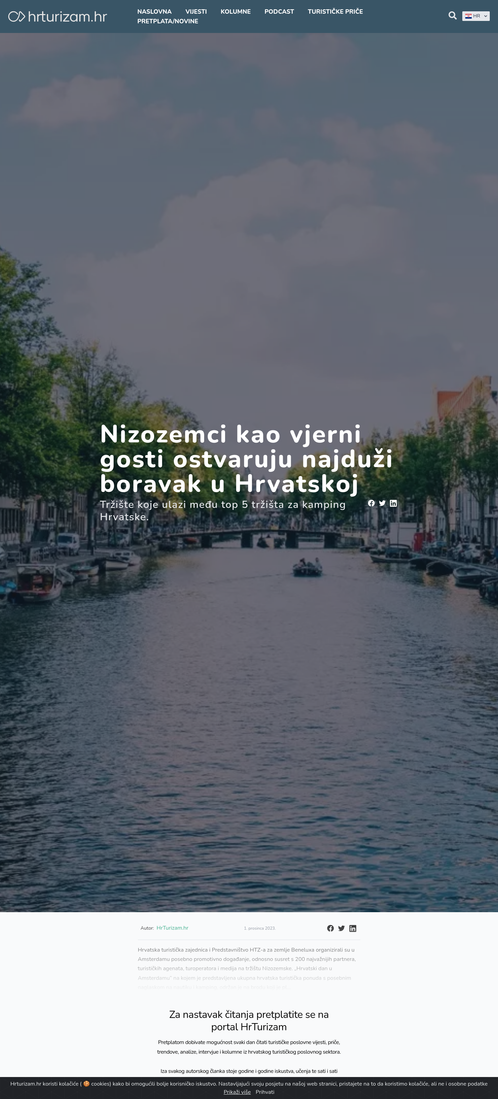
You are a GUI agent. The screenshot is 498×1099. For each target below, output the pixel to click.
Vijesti (196, 12)
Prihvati (265, 1092)
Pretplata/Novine (167, 21)
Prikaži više (237, 1092)
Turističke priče (335, 12)
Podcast (279, 12)
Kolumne (236, 12)
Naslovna (154, 12)
